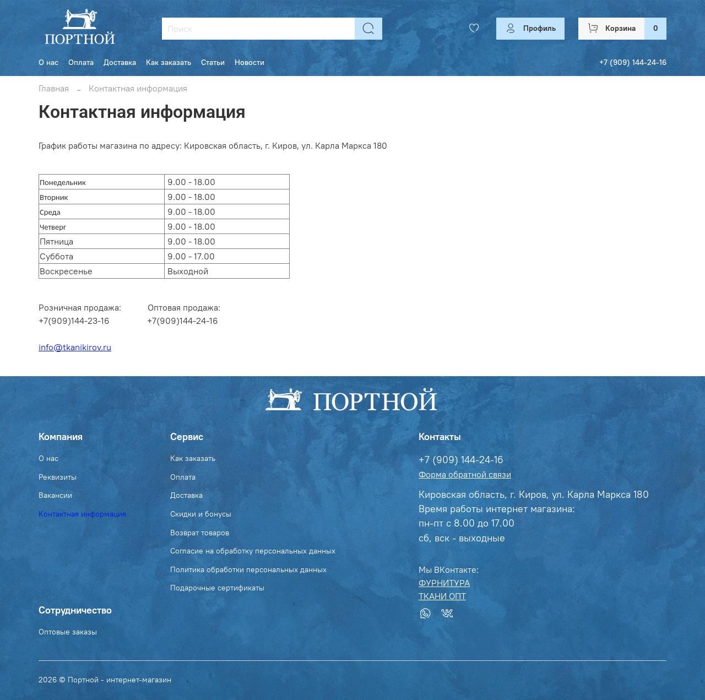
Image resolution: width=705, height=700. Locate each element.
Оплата (81, 62)
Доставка (120, 62)
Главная (54, 88)
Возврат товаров (199, 533)
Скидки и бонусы (200, 514)
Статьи (213, 62)
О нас (48, 62)
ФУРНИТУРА (444, 582)
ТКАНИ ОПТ (442, 595)
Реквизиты (58, 477)
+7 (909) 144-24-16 (632, 62)
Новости (249, 62)
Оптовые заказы (68, 632)
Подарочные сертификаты (217, 588)
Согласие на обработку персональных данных (252, 551)
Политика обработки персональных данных (248, 569)
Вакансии (55, 495)
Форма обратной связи (465, 474)
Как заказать (168, 62)
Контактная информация (82, 514)
